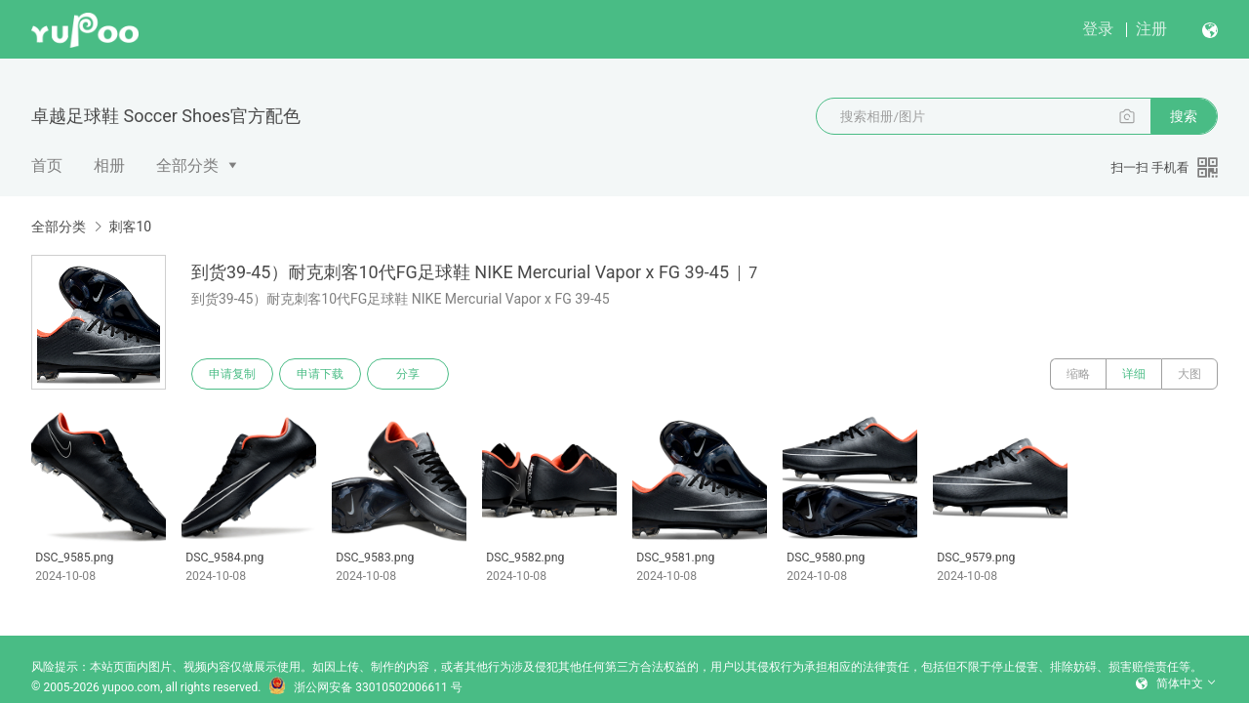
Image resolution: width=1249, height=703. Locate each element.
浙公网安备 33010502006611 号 (365, 687)
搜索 (1183, 116)
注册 (1151, 29)
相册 (109, 165)
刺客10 (129, 226)
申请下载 (320, 374)
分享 (408, 374)
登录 (1097, 29)
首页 (46, 165)
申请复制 (232, 374)
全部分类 (187, 165)
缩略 (1078, 374)
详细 (1134, 374)
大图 (1189, 374)
